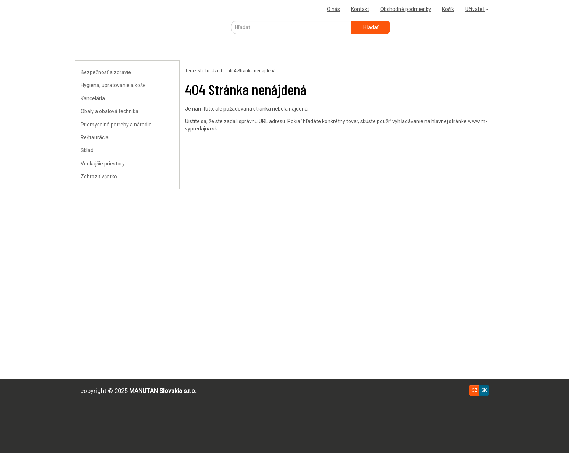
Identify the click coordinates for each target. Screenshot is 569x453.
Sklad (87, 150)
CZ (474, 390)
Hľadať (371, 27)
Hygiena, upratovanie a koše (113, 85)
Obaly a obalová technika (109, 111)
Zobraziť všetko (99, 177)
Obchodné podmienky (405, 9)
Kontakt (360, 9)
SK (484, 390)
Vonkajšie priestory (103, 164)
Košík (448, 9)
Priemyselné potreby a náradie (116, 125)
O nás (333, 9)
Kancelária (93, 98)
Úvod (217, 70)
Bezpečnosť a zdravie (106, 72)
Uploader (87, 9)
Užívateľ (477, 9)
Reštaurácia (95, 137)
